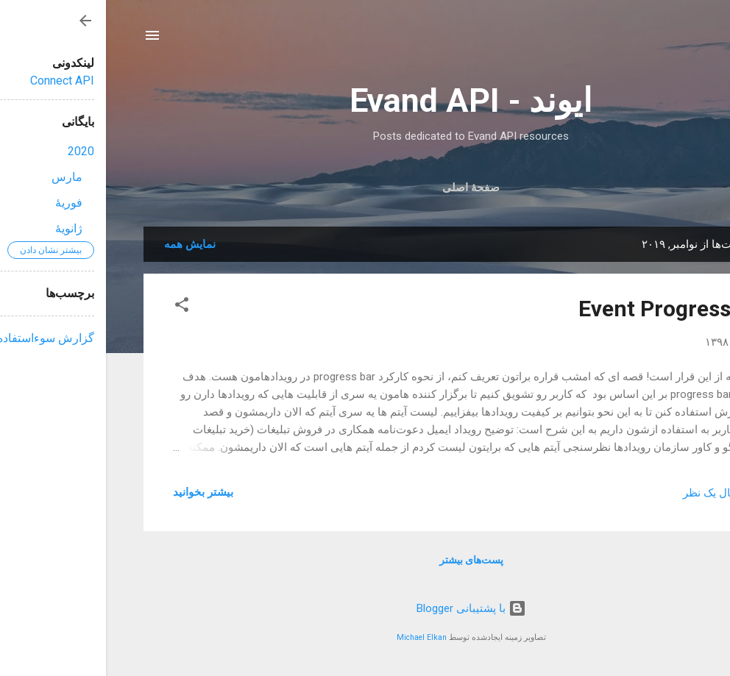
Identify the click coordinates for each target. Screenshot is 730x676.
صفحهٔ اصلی (365, 187)
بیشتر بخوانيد (97, 492)
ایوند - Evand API (365, 100)
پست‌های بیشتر (365, 560)
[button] (76, 307)
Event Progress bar (567, 308)
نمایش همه (84, 244)
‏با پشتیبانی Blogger (365, 608)
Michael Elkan (316, 637)
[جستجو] (683, 40)
